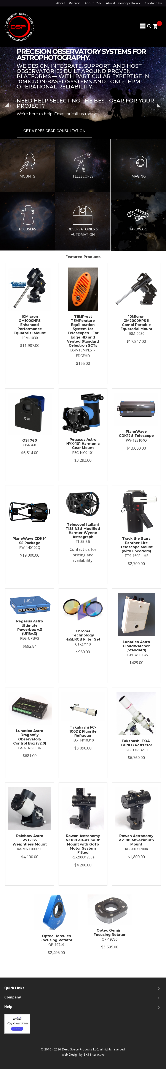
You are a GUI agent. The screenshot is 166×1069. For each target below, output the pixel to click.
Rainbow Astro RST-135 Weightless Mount (30, 840)
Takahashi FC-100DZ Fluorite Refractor (83, 731)
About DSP (93, 3)
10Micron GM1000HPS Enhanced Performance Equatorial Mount (30, 325)
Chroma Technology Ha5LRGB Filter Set (82, 635)
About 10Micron (68, 3)
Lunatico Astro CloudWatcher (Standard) (136, 646)
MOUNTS (27, 165)
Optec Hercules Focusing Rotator (56, 938)
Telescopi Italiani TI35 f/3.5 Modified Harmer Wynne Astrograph (83, 531)
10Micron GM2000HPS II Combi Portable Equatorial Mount (136, 323)
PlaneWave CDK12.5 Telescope (136, 434)
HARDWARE (138, 218)
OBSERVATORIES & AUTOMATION (82, 221)
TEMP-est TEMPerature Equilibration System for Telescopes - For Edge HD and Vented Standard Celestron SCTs (83, 331)
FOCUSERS (27, 218)
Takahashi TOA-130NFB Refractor (136, 743)
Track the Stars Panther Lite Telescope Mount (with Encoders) (136, 545)
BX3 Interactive (94, 1054)
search (149, 26)
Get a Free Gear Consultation (54, 131)
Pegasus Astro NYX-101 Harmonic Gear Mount (83, 444)
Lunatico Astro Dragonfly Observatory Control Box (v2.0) (29, 737)
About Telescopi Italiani (123, 3)
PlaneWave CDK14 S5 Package (30, 541)
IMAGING (138, 165)
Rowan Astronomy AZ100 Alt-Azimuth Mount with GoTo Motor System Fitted (83, 844)
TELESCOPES (83, 165)
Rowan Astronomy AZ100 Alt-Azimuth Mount (136, 840)
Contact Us (153, 3)
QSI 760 (29, 440)
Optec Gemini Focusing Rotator (110, 932)
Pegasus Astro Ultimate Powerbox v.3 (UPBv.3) (29, 627)
